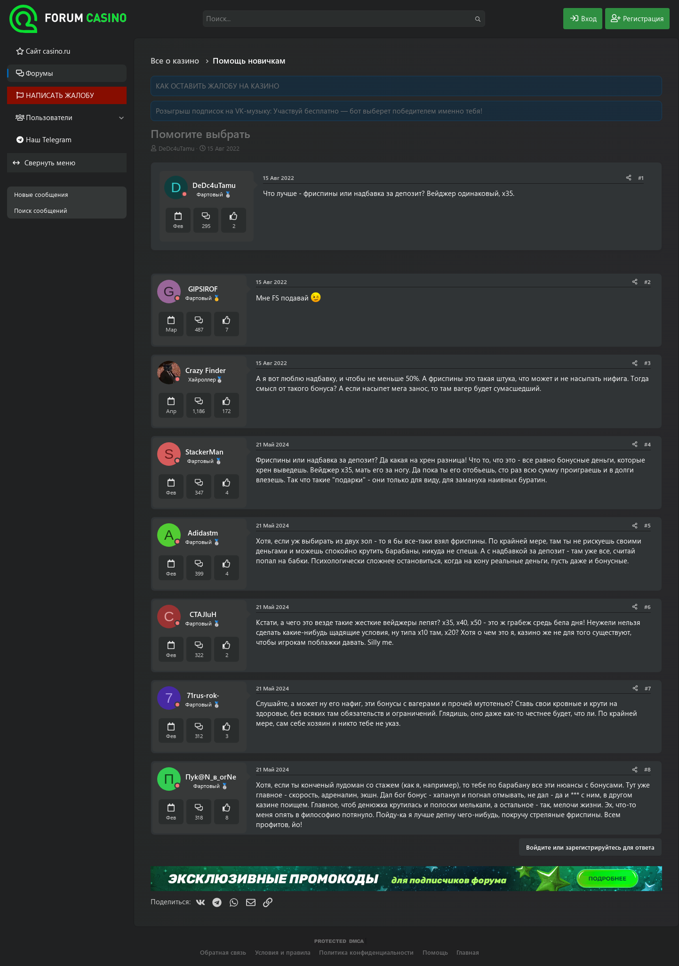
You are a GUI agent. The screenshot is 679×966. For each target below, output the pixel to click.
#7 (648, 688)
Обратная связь (223, 952)
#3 (647, 362)
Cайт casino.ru (48, 51)
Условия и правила (283, 952)
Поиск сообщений (40, 210)
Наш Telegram (49, 139)
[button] (121, 117)
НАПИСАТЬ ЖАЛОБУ (60, 95)
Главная (467, 952)
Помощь (435, 952)
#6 (647, 606)
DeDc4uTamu (176, 148)
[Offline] (184, 194)
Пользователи (49, 117)
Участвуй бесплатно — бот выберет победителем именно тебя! (377, 110)
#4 (647, 444)
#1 (641, 177)
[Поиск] (344, 18)
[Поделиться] (629, 177)
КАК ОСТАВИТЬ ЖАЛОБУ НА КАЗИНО (217, 85)
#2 (647, 281)
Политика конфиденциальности (366, 952)
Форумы (39, 73)
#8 (647, 769)
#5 (647, 525)
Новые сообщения (41, 194)
